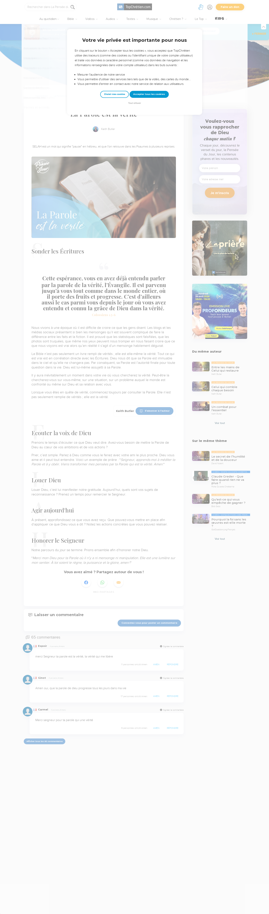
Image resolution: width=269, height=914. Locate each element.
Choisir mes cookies (114, 94)
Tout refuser (134, 103)
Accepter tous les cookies (149, 94)
